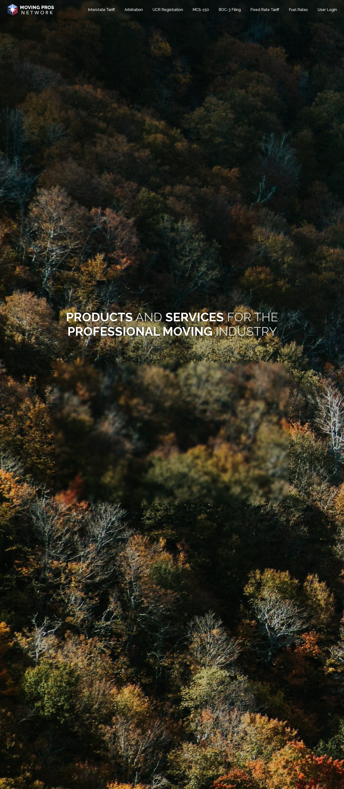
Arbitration (133, 9)
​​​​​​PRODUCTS (99, 317)
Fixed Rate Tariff (264, 9)
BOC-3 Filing (230, 9)
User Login (327, 9)
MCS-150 (201, 9)
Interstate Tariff (101, 9)
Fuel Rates (298, 9)
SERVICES (194, 317)
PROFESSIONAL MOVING (139, 331)
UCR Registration (167, 9)
